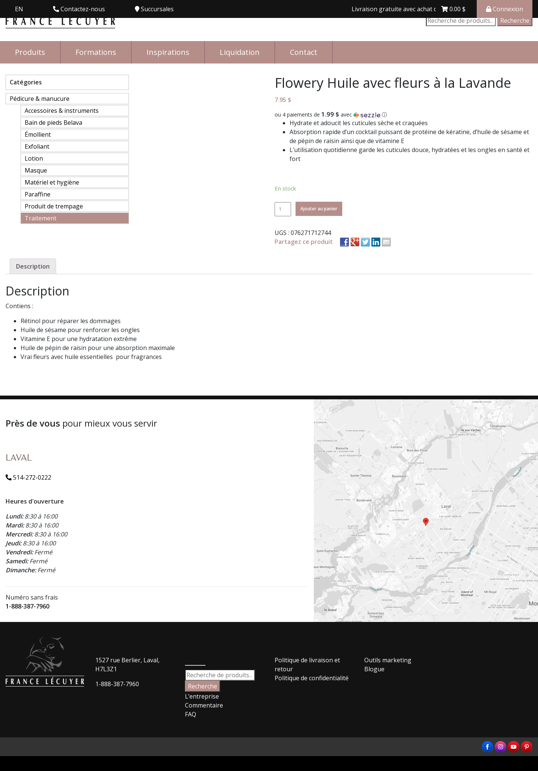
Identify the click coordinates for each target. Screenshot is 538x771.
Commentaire (204, 705)
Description (33, 266)
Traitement (40, 218)
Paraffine (37, 194)
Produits (30, 52)
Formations (95, 52)
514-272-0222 (28, 477)
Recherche (514, 20)
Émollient (38, 134)
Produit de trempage (54, 206)
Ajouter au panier (318, 208)
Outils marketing (387, 660)
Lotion (34, 158)
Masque (36, 170)
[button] (403, 114)
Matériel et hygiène (52, 182)
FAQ (190, 714)
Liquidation (240, 52)
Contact (303, 52)
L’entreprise (202, 696)
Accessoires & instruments (62, 110)
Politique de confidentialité (312, 678)
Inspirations (167, 52)
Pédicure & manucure (39, 99)
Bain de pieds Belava (53, 122)
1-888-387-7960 (27, 606)
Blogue (374, 669)
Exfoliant (37, 146)
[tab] (33, 266)
